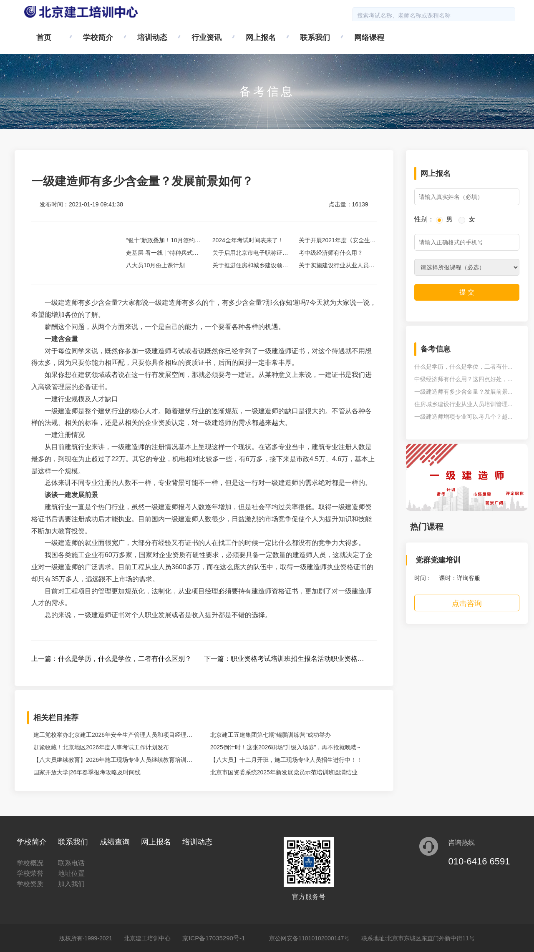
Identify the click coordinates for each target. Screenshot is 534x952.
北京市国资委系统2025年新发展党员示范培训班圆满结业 (284, 772)
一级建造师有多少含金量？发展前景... (463, 391)
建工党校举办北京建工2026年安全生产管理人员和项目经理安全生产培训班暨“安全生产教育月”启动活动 (112, 736)
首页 (43, 37)
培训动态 (152, 37)
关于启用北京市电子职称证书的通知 (250, 254)
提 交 (466, 292)
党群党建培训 (438, 560)
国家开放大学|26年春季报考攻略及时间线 (87, 772)
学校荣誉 (30, 873)
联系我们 (315, 37)
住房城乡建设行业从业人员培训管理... (463, 404)
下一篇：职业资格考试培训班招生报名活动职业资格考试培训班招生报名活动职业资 (284, 660)
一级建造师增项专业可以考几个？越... (463, 416)
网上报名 (261, 37)
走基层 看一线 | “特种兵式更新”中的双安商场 (162, 254)
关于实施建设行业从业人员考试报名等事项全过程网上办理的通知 (337, 266)
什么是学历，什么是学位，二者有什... (463, 366)
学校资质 (30, 883)
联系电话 (71, 863)
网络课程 (369, 37)
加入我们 (71, 883)
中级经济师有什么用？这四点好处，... (463, 379)
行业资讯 (206, 37)
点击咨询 (467, 603)
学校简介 (98, 37)
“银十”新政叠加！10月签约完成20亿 (163, 241)
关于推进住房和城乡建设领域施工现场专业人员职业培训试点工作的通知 (250, 266)
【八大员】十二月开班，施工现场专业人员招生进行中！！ (286, 759)
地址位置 (71, 873)
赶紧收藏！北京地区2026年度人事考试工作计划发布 (101, 747)
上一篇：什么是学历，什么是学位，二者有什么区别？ (111, 658)
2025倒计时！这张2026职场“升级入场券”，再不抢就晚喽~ (285, 747)
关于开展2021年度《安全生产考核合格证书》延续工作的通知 (337, 241)
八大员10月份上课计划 (155, 265)
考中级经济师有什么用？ (331, 252)
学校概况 (30, 863)
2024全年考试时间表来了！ (248, 240)
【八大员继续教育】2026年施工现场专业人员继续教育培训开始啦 (112, 761)
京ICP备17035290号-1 (213, 938)
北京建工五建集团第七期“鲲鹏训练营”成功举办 (270, 734)
